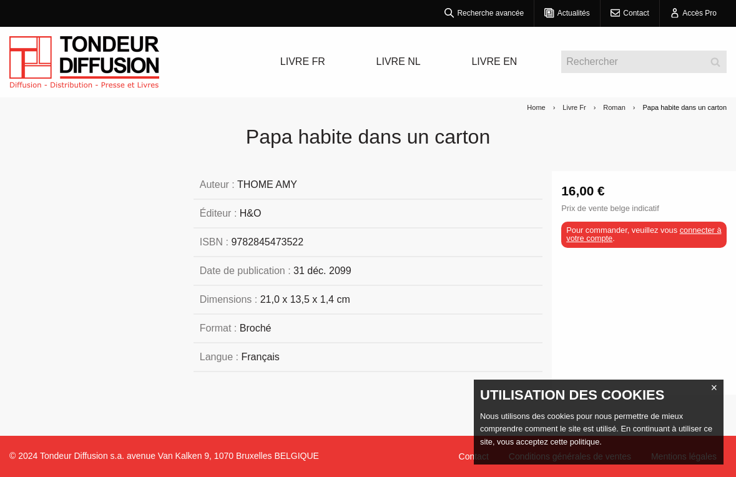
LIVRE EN (494, 61)
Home (536, 107)
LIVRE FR (302, 61)
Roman (614, 107)
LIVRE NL (398, 61)
